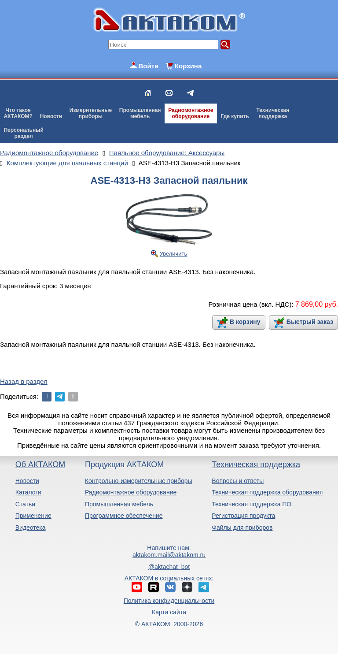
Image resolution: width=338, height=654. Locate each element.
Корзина (188, 66)
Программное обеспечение (124, 515)
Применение (33, 515)
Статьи (25, 504)
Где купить (234, 116)
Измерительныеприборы (91, 113)
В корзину (245, 321)
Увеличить (173, 253)
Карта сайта (169, 612)
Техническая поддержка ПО (251, 504)
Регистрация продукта (243, 515)
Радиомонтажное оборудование (130, 492)
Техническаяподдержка (273, 113)
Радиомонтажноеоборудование (190, 113)
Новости (51, 116)
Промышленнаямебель (140, 113)
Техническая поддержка (256, 464)
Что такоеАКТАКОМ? (18, 113)
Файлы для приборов (242, 527)
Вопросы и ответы (238, 480)
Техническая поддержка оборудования (267, 492)
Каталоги (28, 492)
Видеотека (30, 527)
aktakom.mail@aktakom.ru (169, 554)
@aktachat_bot (169, 566)
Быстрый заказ (310, 321)
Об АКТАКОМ (40, 464)
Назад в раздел (24, 381)
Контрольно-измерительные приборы (138, 480)
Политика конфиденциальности (169, 600)
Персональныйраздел (23, 133)
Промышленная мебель (119, 504)
